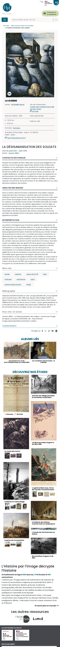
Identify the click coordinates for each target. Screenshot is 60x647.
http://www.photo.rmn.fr (16, 138)
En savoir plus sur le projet (45, 606)
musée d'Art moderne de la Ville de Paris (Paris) (42, 108)
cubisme (18, 274)
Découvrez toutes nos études (22, 26)
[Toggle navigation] (5, 20)
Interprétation (10, 220)
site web (35, 111)
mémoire (8, 279)
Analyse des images (12, 188)
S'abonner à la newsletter (52, 13)
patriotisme (21, 279)
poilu (45, 274)
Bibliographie (8, 291)
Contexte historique (13, 158)
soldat (28, 285)
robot (33, 279)
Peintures (16, 128)
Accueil (6, 26)
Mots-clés (6, 268)
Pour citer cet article (12, 312)
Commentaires (9, 326)
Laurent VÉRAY (14, 153)
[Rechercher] (32, 20)
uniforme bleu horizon (13, 285)
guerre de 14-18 (32, 274)
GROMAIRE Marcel (17, 105)
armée (7, 274)
